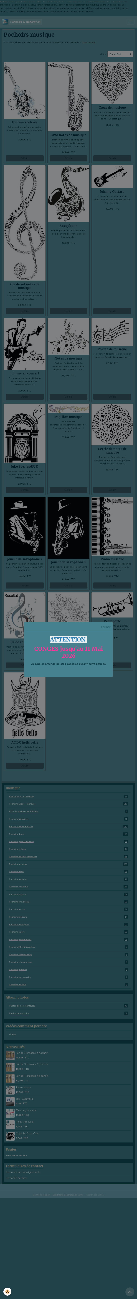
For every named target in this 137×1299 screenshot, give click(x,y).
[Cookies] (8, 1292)
